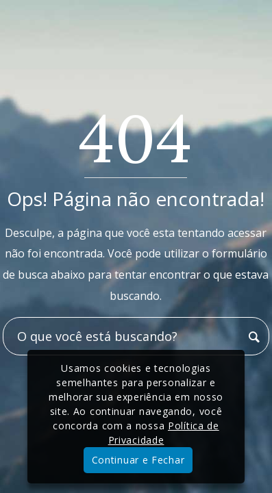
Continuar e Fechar (138, 459)
